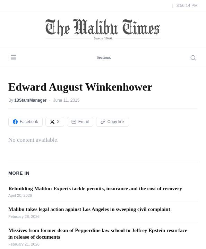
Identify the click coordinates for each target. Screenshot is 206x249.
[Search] (193, 57)
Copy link (113, 121)
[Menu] (13, 57)
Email (80, 121)
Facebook (25, 121)
